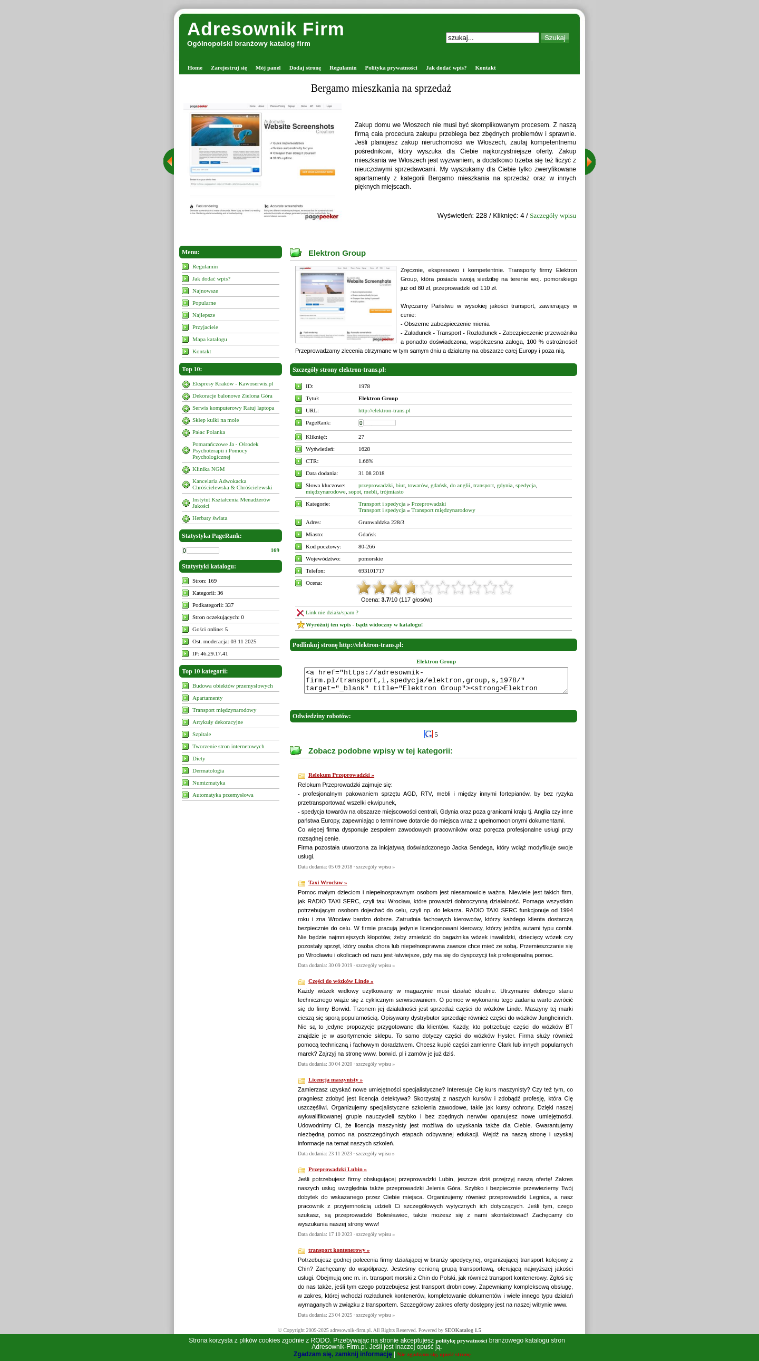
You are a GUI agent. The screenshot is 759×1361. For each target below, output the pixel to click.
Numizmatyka (208, 782)
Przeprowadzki (428, 503)
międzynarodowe (326, 491)
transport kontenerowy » (339, 1254)
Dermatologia (208, 770)
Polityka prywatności (391, 67)
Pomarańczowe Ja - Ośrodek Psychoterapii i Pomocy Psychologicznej (225, 450)
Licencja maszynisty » (335, 1084)
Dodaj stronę (305, 67)
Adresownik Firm (266, 28)
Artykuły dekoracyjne (217, 722)
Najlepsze (203, 315)
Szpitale (201, 734)
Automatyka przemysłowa (223, 794)
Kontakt (485, 67)
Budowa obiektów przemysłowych (232, 685)
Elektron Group (337, 252)
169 (275, 550)
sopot (354, 491)
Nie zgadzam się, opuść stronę (434, 1354)
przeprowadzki (375, 485)
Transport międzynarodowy (224, 710)
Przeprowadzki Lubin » (337, 1174)
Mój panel (268, 67)
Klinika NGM (208, 469)
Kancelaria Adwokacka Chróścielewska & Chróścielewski (232, 484)
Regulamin (342, 67)
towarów (418, 485)
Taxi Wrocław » (327, 887)
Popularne (204, 303)
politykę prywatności (461, 1340)
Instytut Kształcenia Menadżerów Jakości (231, 502)
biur (400, 485)
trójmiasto (392, 491)
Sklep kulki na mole (215, 420)
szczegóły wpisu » (375, 871)
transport (483, 485)
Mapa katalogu (209, 339)
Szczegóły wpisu (553, 215)
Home (195, 67)
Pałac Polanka (208, 432)
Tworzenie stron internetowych (228, 746)
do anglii (460, 485)
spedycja (525, 485)
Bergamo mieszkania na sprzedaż (381, 88)
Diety (198, 758)
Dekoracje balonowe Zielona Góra (232, 395)
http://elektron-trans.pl (384, 410)
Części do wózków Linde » (340, 985)
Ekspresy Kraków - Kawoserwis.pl (232, 383)
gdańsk (439, 485)
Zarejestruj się (229, 67)
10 (506, 587)
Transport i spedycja (381, 503)
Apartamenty (207, 697)
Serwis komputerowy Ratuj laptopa (233, 407)
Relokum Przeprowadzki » (341, 779)
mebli (370, 491)
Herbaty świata (209, 518)
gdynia (505, 485)
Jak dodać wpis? (446, 67)
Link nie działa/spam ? (332, 612)
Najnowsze (205, 290)
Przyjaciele (205, 327)
